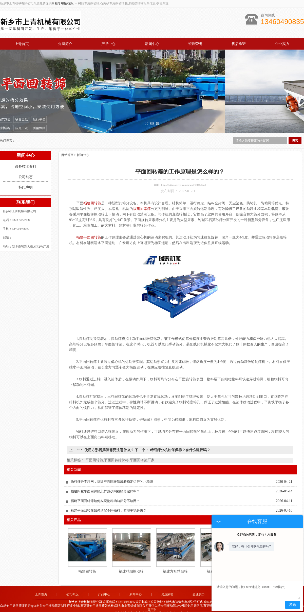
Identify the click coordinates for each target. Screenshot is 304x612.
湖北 (159, 607)
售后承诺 (239, 44)
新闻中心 (152, 44)
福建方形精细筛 (175, 565)
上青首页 (22, 44)
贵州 (172, 607)
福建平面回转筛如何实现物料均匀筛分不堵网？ (105, 495)
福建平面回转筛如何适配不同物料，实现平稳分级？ (108, 505)
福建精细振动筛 (131, 565)
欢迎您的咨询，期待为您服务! (257, 534)
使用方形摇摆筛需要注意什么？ (109, 444)
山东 (138, 607)
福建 (165, 607)
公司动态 (25, 171)
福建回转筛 (87, 565)
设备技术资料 (25, 161)
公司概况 (72, 588)
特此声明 (25, 181)
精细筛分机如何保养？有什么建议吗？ (179, 444)
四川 (179, 607)
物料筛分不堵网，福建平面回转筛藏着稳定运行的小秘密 (112, 476)
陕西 (152, 607)
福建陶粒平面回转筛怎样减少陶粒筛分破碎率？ (105, 485)
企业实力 (282, 44)
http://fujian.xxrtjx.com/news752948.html (183, 179)
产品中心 (108, 44)
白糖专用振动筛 (62, 3)
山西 (145, 607)
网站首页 (67, 149)
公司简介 (65, 44)
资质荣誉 (195, 44)
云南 (186, 607)
